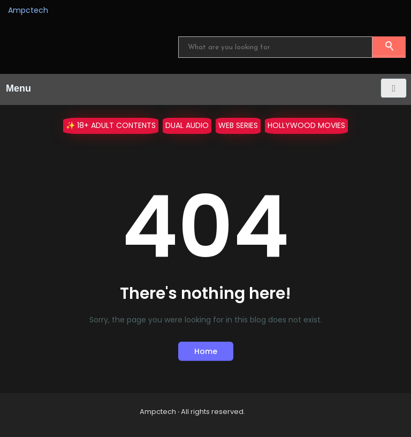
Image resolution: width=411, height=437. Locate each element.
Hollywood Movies (306, 125)
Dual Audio (187, 125)
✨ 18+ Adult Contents (111, 125)
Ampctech (28, 10)
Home (205, 351)
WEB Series (238, 125)
